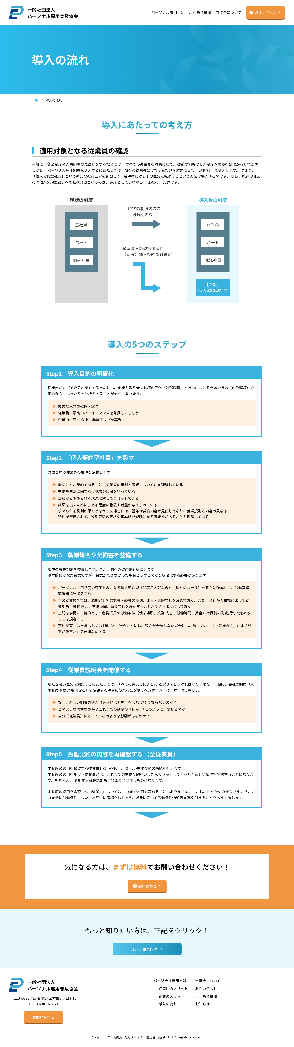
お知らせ (202, 1004)
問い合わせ (147, 886)
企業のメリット (171, 996)
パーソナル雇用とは (167, 12)
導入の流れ (167, 1004)
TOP (35, 100)
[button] (43, 1017)
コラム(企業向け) (144, 949)
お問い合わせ (266, 12)
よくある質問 (200, 12)
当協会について (229, 12)
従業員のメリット (173, 988)
